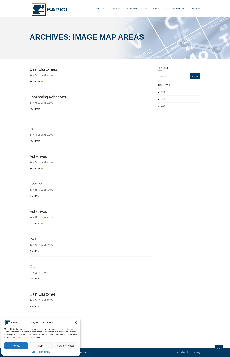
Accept (16, 345)
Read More (35, 82)
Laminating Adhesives (48, 97)
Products (114, 8)
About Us (99, 8)
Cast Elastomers (43, 70)
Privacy (47, 352)
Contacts (194, 8)
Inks (33, 134)
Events (155, 8)
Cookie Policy (37, 352)
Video (166, 8)
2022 (163, 92)
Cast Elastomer (42, 299)
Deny (40, 345)
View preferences (65, 345)
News (144, 8)
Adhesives (38, 161)
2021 (163, 99)
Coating (36, 189)
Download (179, 8)
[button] (75, 322)
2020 (163, 106)
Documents (130, 8)
